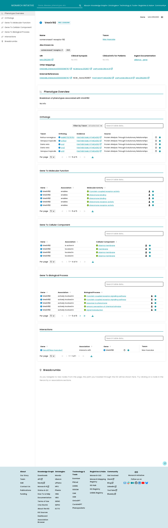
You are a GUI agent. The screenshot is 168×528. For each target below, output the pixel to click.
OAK (74, 493)
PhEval (75, 482)
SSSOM (75, 489)
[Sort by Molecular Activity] (104, 187)
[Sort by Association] (72, 187)
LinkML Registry (96, 493)
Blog (110, 483)
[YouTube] (143, 483)
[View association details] (159, 137)
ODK (74, 497)
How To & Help (44, 494)
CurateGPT (77, 504)
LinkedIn (111, 486)
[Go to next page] (79, 316)
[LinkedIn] (139, 483)
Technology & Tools (128, 6)
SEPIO (57, 505)
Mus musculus (109, 39)
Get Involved (112, 475)
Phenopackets (78, 508)
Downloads (42, 475)
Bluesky (111, 494)
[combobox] (59, 5)
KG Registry (95, 489)
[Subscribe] (125, 483)
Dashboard (42, 516)
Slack (110, 479)
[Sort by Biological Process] (101, 292)
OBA (57, 494)
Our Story (24, 475)
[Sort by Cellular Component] (116, 241)
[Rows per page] (52, 157)
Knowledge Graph (99, 6)
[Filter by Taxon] (87, 125)
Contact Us (25, 486)
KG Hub (93, 485)
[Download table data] (92, 157)
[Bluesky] (146, 483)
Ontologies (113, 6)
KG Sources (43, 512)
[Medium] (132, 483)
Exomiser (76, 478)
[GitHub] (136, 483)
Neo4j (41, 483)
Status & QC (43, 490)
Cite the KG (43, 505)
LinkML (75, 486)
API (40, 479)
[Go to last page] (84, 316)
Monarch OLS (95, 475)
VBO (57, 497)
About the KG (43, 508)
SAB (21, 483)
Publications (25, 490)
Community (160, 6)
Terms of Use (43, 501)
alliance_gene (140, 59)
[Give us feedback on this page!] (165, 463)
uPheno (58, 483)
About (87, 6)
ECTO (57, 508)
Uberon (58, 479)
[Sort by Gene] (46, 187)
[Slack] (128, 483)
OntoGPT (76, 500)
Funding (23, 494)
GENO (57, 501)
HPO (57, 486)
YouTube (112, 490)
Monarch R (43, 486)
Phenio (58, 490)
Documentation (44, 497)
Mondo (58, 475)
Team (22, 479)
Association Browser (43, 521)
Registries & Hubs (146, 6)
